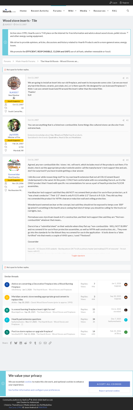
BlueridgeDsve (18, 312)
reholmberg (16, 290)
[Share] (123, 78)
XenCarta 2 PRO (15, 407)
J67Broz (117, 333)
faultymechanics (18, 322)
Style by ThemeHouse (14, 405)
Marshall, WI (19, 150)
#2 (127, 120)
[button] (64, 10)
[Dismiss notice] (127, 33)
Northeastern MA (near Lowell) (21, 190)
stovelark (117, 311)
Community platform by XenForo (28, 400)
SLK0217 (8, 24)
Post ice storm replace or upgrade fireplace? (32, 331)
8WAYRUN (42, 407)
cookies (28, 381)
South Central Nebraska (18, 111)
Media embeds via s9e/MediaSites (38, 405)
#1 (127, 78)
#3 (127, 160)
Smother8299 (17, 334)
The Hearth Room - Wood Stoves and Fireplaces (52, 290)
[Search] (127, 10)
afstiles (15, 302)
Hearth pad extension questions (27, 319)
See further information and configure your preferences (34, 390)
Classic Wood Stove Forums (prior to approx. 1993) (52, 302)
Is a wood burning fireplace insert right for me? (34, 309)
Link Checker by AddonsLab (28, 402)
